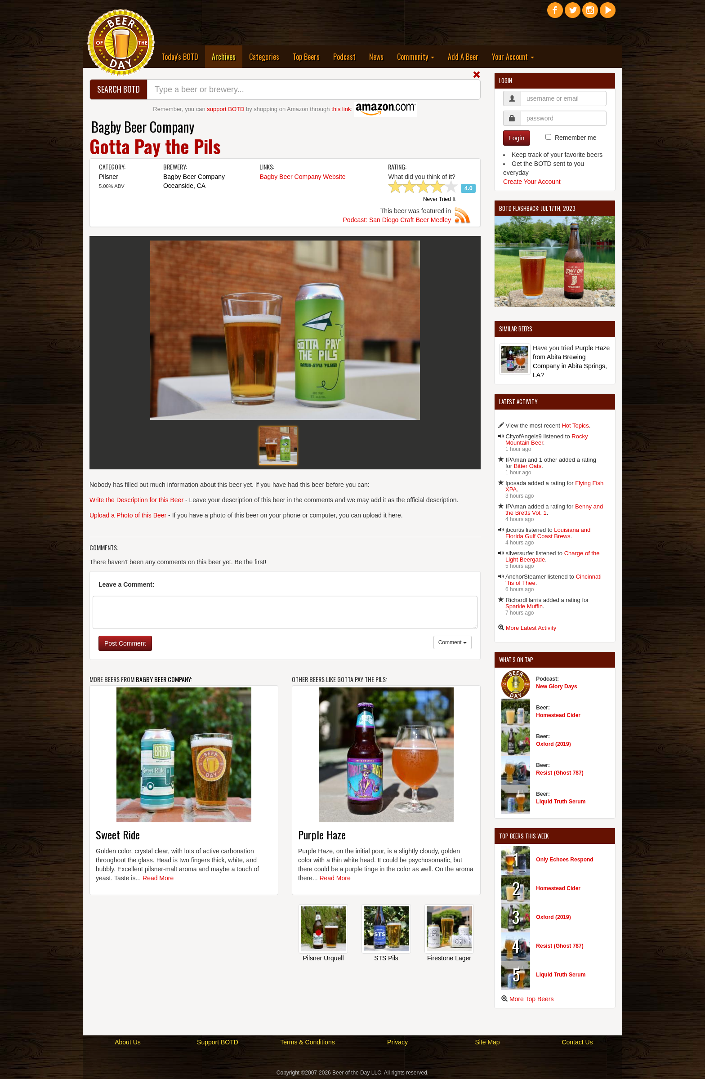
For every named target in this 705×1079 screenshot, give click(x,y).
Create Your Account (532, 181)
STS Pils (386, 958)
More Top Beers (531, 999)
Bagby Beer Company (142, 126)
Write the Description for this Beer (136, 500)
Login (516, 138)
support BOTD (225, 109)
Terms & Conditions (307, 1042)
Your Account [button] (513, 56)
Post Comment (125, 643)
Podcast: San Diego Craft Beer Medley (397, 219)
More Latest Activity (531, 627)
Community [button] (415, 56)
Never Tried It (439, 199)
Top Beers (306, 56)
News (376, 56)
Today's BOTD (179, 56)
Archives (227, 56)
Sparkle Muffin (524, 606)
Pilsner (108, 176)
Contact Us (577, 1042)
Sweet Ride (118, 834)
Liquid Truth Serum (560, 801)
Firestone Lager (449, 958)
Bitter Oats (527, 466)
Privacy (397, 1042)
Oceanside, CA (184, 185)
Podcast (344, 56)
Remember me (576, 137)
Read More (158, 878)
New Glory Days (556, 686)
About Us (128, 1042)
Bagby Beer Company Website (302, 176)
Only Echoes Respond (564, 859)
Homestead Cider (558, 715)
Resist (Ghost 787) (559, 773)
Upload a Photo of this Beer (127, 515)
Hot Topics (575, 425)
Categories (264, 56)
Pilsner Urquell (323, 958)
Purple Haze (322, 834)
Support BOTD (217, 1042)
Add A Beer (463, 56)
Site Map (487, 1042)
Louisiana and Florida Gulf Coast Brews (547, 533)
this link (341, 109)
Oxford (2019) (553, 744)
